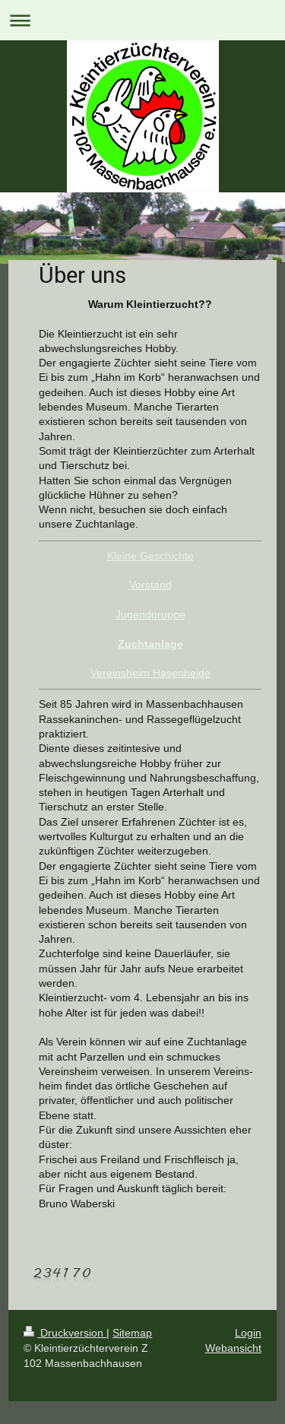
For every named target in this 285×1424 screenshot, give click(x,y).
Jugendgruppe (150, 614)
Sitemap (132, 1333)
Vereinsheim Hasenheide (150, 673)
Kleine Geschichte (150, 556)
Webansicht (233, 1348)
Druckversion (65, 1333)
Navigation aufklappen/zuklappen (142, 20)
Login (248, 1333)
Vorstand (150, 585)
